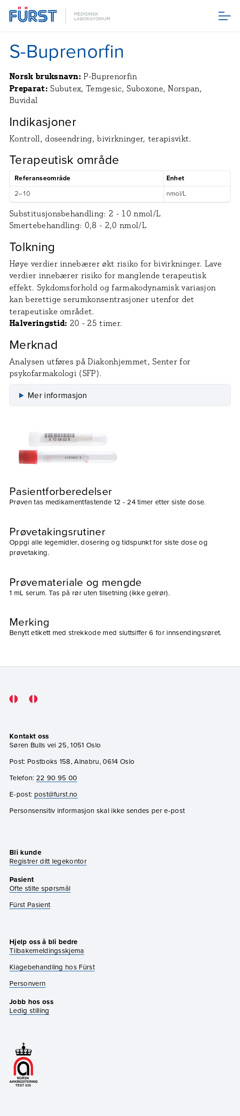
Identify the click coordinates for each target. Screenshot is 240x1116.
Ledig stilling (29, 1010)
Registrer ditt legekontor (48, 861)
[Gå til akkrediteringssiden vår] (23, 1065)
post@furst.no (56, 794)
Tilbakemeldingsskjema (46, 950)
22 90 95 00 (56, 778)
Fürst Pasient (29, 905)
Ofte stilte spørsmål (39, 888)
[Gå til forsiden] (60, 16)
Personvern (27, 983)
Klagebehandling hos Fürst (52, 967)
